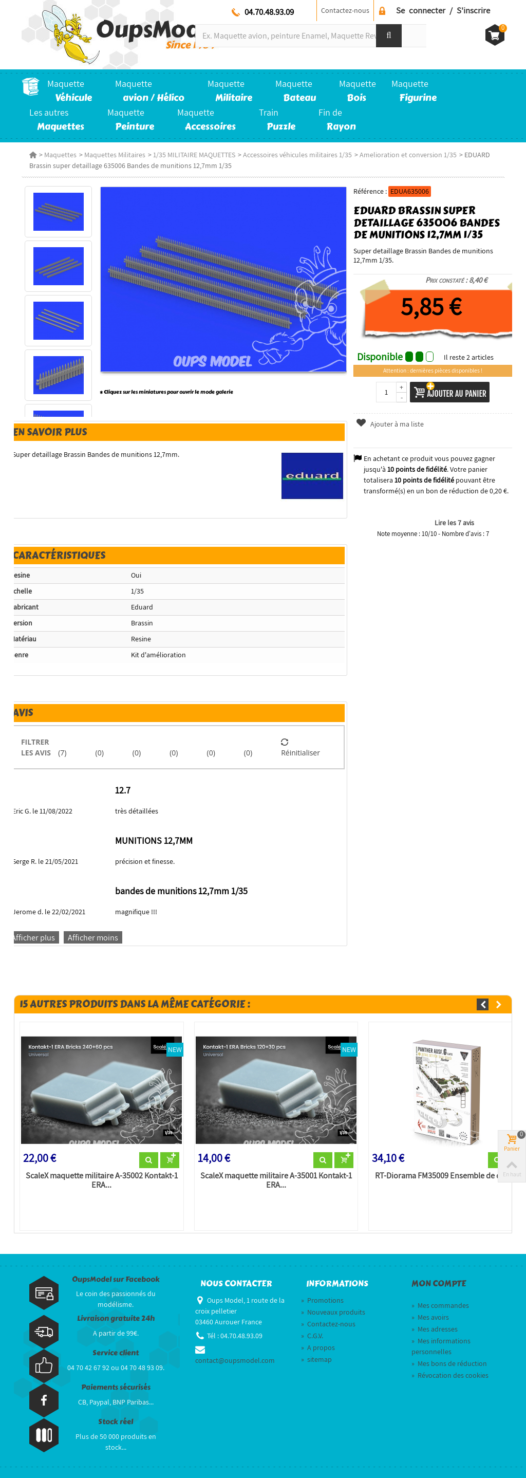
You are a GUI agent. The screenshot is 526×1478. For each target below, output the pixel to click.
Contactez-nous (345, 10)
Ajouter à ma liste (389, 424)
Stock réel (115, 1421)
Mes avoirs (430, 1317)
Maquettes (60, 154)
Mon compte (438, 1284)
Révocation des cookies (450, 1375)
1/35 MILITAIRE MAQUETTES (194, 154)
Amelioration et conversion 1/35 (408, 154)
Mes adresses (434, 1329)
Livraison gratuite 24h (116, 1318)
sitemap (316, 1359)
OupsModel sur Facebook (116, 1279)
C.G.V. (312, 1335)
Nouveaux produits (333, 1312)
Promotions (322, 1300)
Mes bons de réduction (449, 1363)
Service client (115, 1352)
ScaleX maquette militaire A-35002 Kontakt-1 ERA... (102, 1180)
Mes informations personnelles (441, 1346)
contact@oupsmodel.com (235, 1360)
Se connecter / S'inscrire (443, 10)
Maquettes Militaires (114, 154)
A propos (318, 1347)
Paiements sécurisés (116, 1387)
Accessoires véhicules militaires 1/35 (297, 154)
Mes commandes (440, 1305)
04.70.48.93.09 (269, 11)
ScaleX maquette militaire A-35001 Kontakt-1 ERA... (276, 1180)
